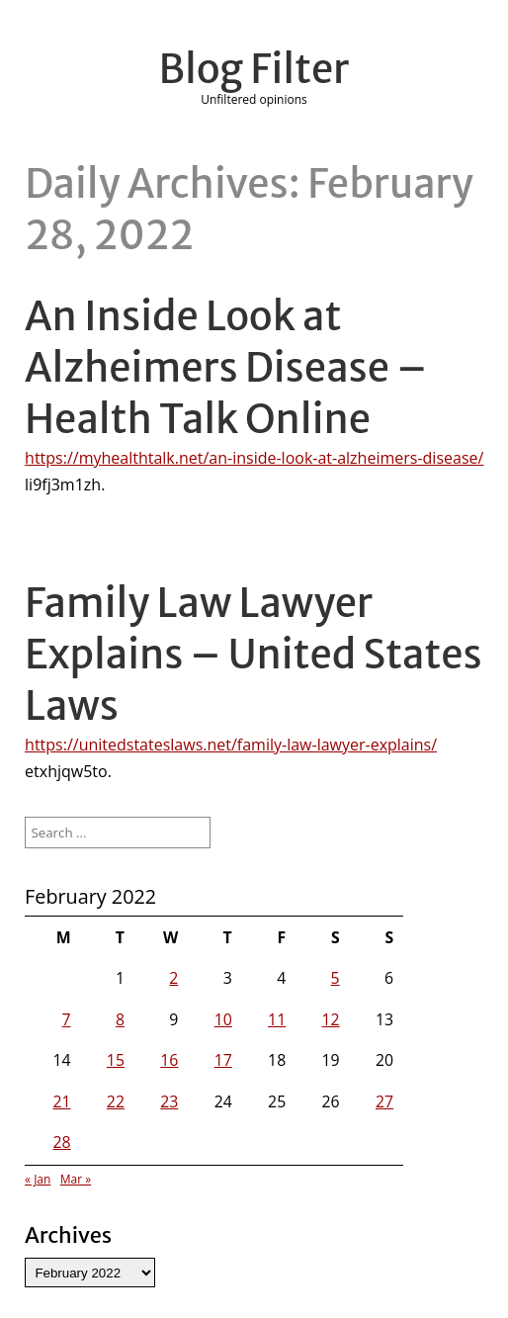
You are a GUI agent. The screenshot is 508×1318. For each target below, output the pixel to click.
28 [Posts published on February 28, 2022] (61, 1142)
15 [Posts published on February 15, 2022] (116, 1060)
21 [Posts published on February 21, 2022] (61, 1101)
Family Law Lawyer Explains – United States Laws (253, 654)
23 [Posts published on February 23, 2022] (169, 1101)
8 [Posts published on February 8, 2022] (120, 1019)
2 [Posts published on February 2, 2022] (173, 978)
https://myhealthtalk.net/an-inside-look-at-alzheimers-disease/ (254, 458)
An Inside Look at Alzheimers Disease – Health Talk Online (226, 368)
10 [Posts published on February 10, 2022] (223, 1019)
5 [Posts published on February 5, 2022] (335, 978)
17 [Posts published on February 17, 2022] (223, 1060)
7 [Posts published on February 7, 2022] (66, 1019)
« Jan (37, 1179)
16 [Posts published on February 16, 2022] (169, 1060)
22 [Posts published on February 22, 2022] (116, 1101)
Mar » (75, 1179)
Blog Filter (254, 69)
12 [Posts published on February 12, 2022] (330, 1019)
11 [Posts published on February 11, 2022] (277, 1019)
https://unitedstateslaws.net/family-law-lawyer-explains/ (231, 744)
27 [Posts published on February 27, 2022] (384, 1101)
